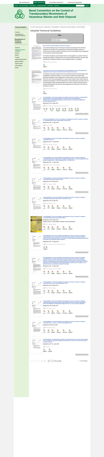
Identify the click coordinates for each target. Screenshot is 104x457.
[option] (59, 56)
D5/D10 (17, 53)
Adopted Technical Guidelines (20, 50)
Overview (17, 32)
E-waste (17, 57)
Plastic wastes (19, 63)
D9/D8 (16, 55)
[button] (82, 114)
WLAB (16, 67)
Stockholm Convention (75, 2)
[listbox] (60, 40)
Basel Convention (39, 2)
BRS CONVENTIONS (24, 2)
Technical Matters (55, 27)
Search (87, 5)
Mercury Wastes (19, 61)
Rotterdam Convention (56, 2)
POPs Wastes (18, 65)
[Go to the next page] (42, 361)
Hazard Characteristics (21, 59)
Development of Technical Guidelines (20, 35)
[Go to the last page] (45, 361)
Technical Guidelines (81, 27)
